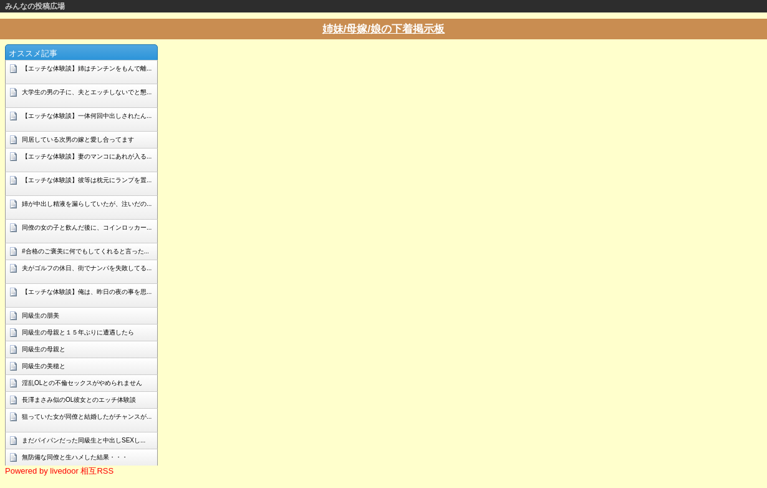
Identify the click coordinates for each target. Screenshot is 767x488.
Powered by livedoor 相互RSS (59, 471)
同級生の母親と (43, 349)
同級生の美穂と (43, 366)
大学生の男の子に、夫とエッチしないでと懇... (87, 92)
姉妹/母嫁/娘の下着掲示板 (383, 29)
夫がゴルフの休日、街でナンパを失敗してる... (87, 268)
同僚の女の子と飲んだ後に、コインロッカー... (87, 227)
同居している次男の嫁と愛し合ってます (78, 139)
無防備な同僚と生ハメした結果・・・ (75, 457)
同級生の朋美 (40, 315)
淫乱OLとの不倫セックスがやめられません (82, 382)
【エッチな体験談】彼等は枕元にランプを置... (87, 180)
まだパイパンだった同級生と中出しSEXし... (83, 440)
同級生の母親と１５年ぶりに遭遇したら (78, 332)
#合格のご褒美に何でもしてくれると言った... (85, 251)
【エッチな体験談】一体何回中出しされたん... (87, 115)
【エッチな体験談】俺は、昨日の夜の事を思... (87, 291)
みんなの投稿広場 (35, 6)
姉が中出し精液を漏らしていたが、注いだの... (87, 203)
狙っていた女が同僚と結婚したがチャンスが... (87, 416)
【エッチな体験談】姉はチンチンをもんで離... (87, 68)
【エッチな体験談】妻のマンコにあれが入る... (87, 156)
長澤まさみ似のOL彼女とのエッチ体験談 (79, 399)
